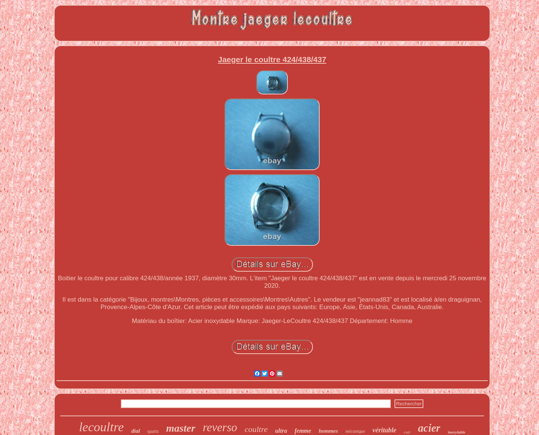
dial (135, 431)
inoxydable (456, 432)
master (180, 428)
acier (429, 428)
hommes (328, 431)
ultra (281, 431)
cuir (407, 432)
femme (303, 431)
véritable (384, 430)
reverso (220, 427)
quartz (153, 431)
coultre (256, 429)
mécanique (355, 431)
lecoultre (101, 427)
